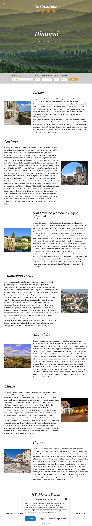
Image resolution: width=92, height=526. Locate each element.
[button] (66, 499)
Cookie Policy (46, 523)
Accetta (30, 519)
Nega (42, 519)
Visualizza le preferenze (57, 519)
